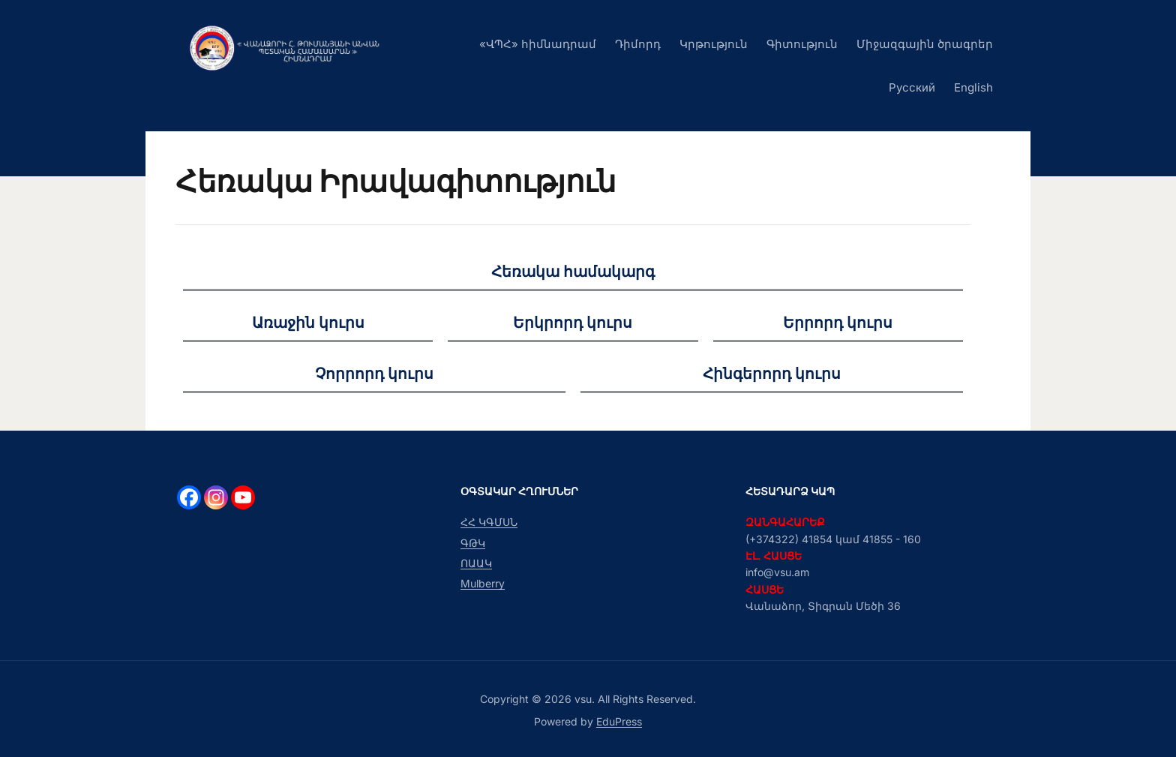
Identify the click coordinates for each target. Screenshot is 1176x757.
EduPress (619, 721)
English (973, 87)
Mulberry (482, 583)
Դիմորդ (638, 44)
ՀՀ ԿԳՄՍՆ (489, 521)
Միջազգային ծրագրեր (924, 44)
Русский (912, 87)
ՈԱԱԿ (476, 563)
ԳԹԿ (472, 542)
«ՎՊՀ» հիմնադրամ (537, 44)
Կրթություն (714, 44)
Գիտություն (802, 44)
